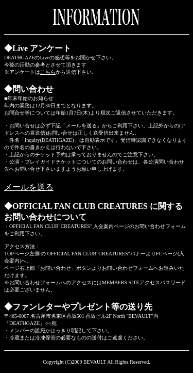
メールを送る (29, 187)
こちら (48, 72)
